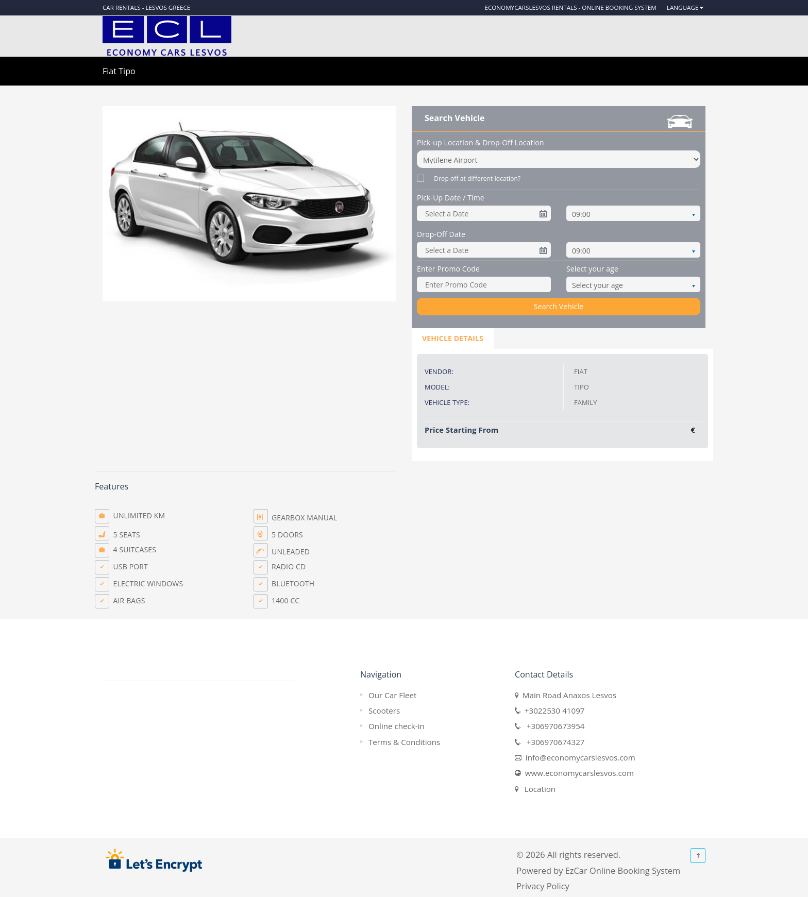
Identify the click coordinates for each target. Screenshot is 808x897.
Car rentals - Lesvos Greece (146, 7)
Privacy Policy (542, 886)
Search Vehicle (558, 306)
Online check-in (396, 726)
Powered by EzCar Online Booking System (598, 870)
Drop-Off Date (441, 234)
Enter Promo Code (448, 269)
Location (538, 789)
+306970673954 (552, 726)
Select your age (592, 269)
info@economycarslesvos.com (578, 757)
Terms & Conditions (404, 742)
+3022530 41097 (552, 710)
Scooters (384, 710)
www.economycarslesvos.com (577, 773)
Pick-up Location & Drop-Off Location (480, 142)
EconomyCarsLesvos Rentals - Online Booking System (570, 7)
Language (683, 7)
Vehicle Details (452, 338)
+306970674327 (552, 742)
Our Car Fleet (392, 695)
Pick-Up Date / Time (450, 197)
